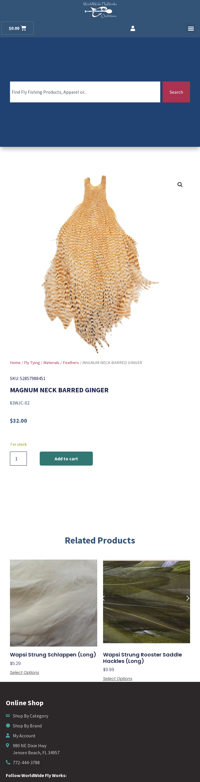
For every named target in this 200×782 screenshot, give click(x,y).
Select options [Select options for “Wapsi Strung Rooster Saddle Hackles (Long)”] (117, 679)
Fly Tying (32, 362)
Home (15, 362)
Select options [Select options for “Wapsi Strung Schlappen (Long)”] (24, 672)
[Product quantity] (18, 459)
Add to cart (66, 458)
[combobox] (85, 91)
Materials (51, 362)
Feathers (71, 362)
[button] (191, 28)
